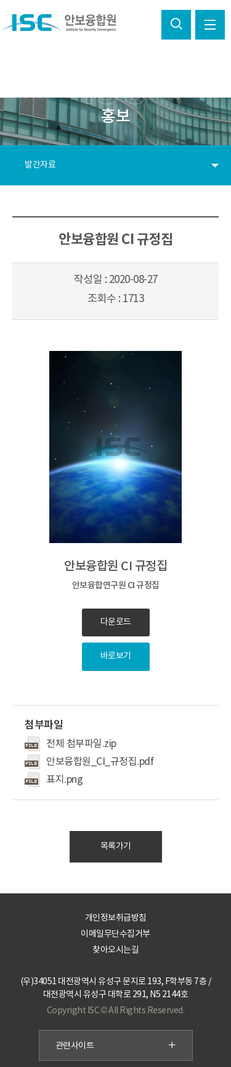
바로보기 (115, 656)
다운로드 (115, 622)
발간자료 (40, 165)
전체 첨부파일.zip (81, 743)
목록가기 (115, 846)
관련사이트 (115, 1046)
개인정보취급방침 (116, 918)
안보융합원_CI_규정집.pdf (99, 761)
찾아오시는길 (115, 950)
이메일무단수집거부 (115, 934)
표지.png (64, 779)
